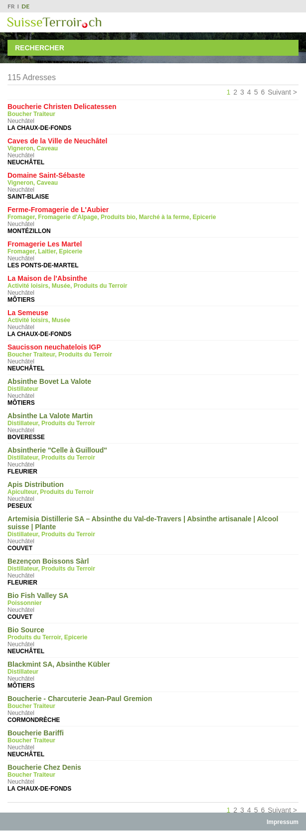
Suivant (279, 92)
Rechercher (39, 48)
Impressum (283, 822)
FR (11, 6)
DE (25, 6)
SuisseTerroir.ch (54, 22)
